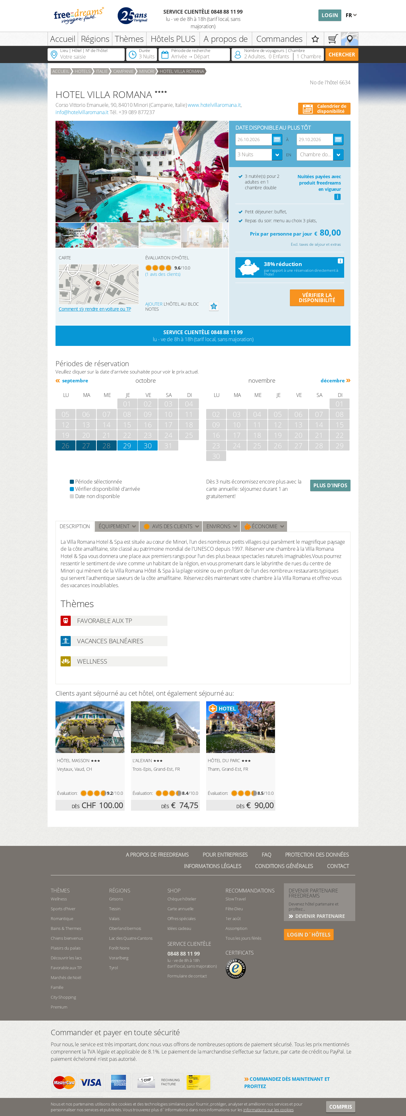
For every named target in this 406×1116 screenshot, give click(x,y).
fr (349, 15)
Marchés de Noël (66, 977)
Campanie (123, 71)
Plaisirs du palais (66, 948)
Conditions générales (284, 866)
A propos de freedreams (157, 854)
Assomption (236, 928)
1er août (233, 918)
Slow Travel (236, 899)
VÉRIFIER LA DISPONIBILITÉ (317, 298)
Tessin (115, 909)
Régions (95, 38)
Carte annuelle (180, 909)
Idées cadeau (179, 928)
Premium (59, 1007)
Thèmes (129, 38)
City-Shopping (63, 997)
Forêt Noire (119, 948)
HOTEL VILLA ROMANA (182, 71)
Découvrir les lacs (66, 958)
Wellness (59, 899)
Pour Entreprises (225, 854)
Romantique (62, 918)
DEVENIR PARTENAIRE (319, 916)
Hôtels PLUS (173, 38)
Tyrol (113, 967)
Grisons (116, 899)
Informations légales (212, 866)
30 (148, 445)
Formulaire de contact (187, 976)
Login (330, 15)
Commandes (279, 38)
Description (75, 526)
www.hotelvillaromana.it (214, 104)
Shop (173, 890)
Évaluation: (67, 793)
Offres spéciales (181, 918)
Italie (102, 71)
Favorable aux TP (66, 967)
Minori (146, 71)
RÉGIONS (119, 890)
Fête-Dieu (234, 909)
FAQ (266, 854)
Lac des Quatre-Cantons (131, 938)
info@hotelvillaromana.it (82, 112)
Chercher (342, 54)
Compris (340, 1106)
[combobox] (259, 155)
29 (127, 445)
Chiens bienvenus (67, 938)
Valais (114, 918)
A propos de (226, 38)
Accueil (62, 38)
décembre (333, 380)
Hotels (83, 71)
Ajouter (153, 304)
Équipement (114, 526)
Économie (261, 526)
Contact (338, 866)
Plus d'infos (330, 485)
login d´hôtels (309, 934)
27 (86, 445)
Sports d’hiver (63, 909)
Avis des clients (168, 526)
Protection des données (317, 854)
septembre (74, 380)
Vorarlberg (118, 958)
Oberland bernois (125, 928)
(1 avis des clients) (163, 274)
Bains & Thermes (66, 928)
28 (106, 445)
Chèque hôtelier (182, 899)
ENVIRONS (218, 526)
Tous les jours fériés (243, 938)
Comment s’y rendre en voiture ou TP (95, 309)
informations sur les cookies (268, 1110)
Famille (57, 987)
